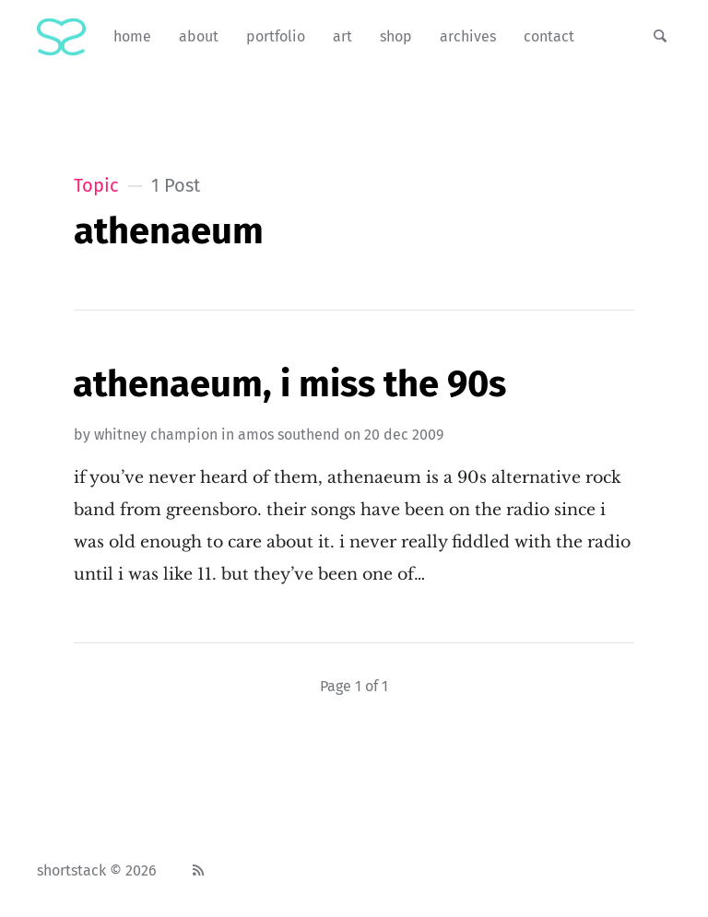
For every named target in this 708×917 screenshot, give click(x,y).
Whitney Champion (156, 434)
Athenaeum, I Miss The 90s (289, 384)
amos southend (289, 434)
